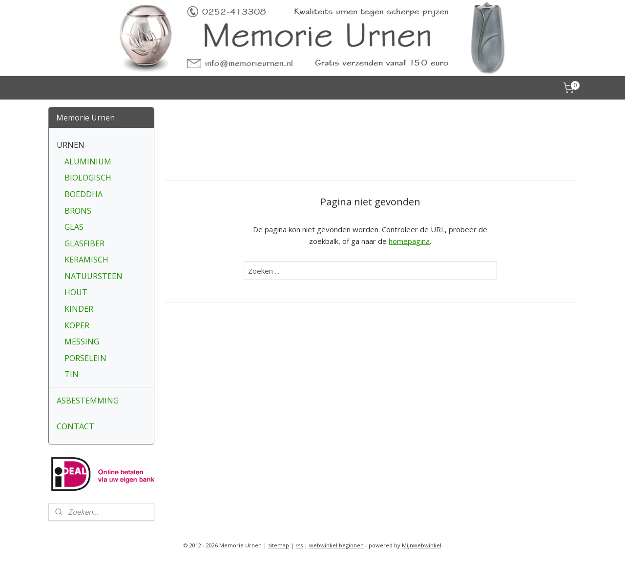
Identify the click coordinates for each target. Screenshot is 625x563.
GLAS (73, 226)
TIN (71, 374)
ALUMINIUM (87, 161)
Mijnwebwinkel (421, 545)
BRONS (77, 210)
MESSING (81, 341)
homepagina (409, 241)
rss (299, 545)
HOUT (75, 292)
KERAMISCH (86, 259)
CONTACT (75, 426)
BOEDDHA (83, 194)
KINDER (78, 308)
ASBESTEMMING (88, 400)
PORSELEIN (85, 358)
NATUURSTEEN (93, 276)
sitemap (278, 545)
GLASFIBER (84, 243)
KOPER (76, 325)
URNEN (70, 145)
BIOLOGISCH (87, 177)
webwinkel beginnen (336, 545)
